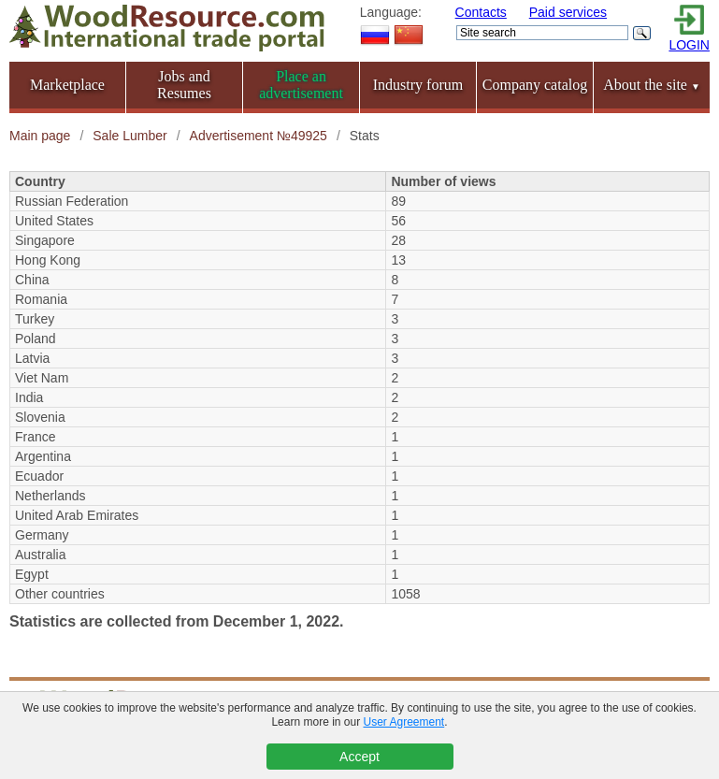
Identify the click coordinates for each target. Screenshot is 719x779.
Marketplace (67, 85)
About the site (651, 85)
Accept (359, 756)
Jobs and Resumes (184, 84)
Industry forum (418, 85)
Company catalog (534, 85)
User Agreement (404, 722)
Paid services (568, 12)
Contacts (481, 12)
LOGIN (689, 44)
